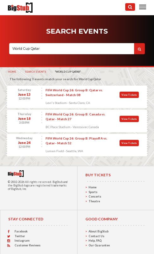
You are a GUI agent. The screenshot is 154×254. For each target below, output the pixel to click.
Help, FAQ (95, 240)
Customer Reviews (27, 245)
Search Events (35, 71)
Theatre (94, 201)
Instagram (22, 240)
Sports (93, 192)
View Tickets (129, 94)
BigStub (57, 182)
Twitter (20, 236)
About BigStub (98, 231)
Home (12, 71)
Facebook (21, 231)
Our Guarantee (99, 245)
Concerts (95, 196)
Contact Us (96, 236)
